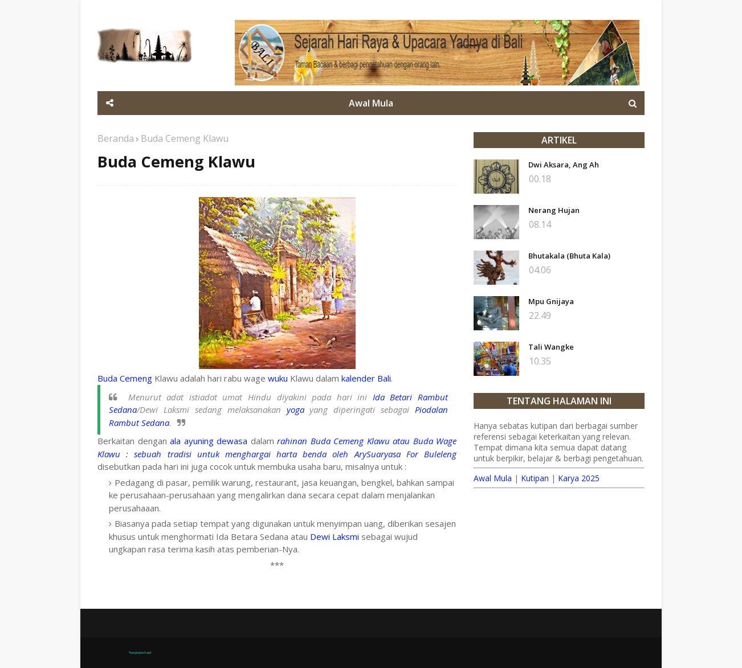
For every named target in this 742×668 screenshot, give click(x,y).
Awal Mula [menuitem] (371, 103)
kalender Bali (366, 378)
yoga (295, 409)
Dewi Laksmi (334, 536)
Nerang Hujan (554, 210)
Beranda (115, 138)
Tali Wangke (551, 347)
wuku (278, 378)
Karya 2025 (579, 478)
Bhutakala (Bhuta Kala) (569, 256)
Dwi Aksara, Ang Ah (563, 164)
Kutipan (535, 478)
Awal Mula (493, 478)
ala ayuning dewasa (208, 440)
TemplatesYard (140, 652)
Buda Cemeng (124, 378)
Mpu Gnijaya (551, 301)
